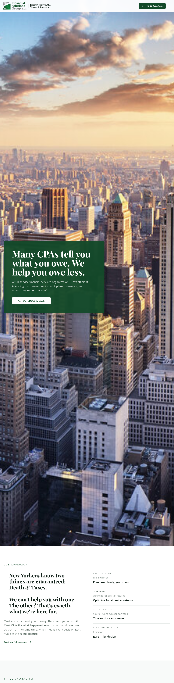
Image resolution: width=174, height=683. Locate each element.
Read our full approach (18, 642)
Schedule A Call (152, 6)
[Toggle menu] (169, 6)
